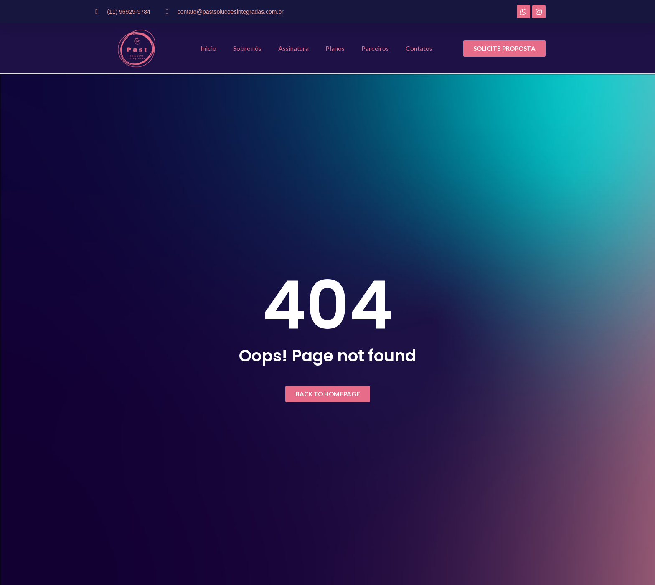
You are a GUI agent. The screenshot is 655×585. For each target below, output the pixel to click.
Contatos (419, 48)
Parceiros (375, 48)
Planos (335, 48)
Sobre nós (247, 48)
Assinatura (293, 48)
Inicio (208, 48)
